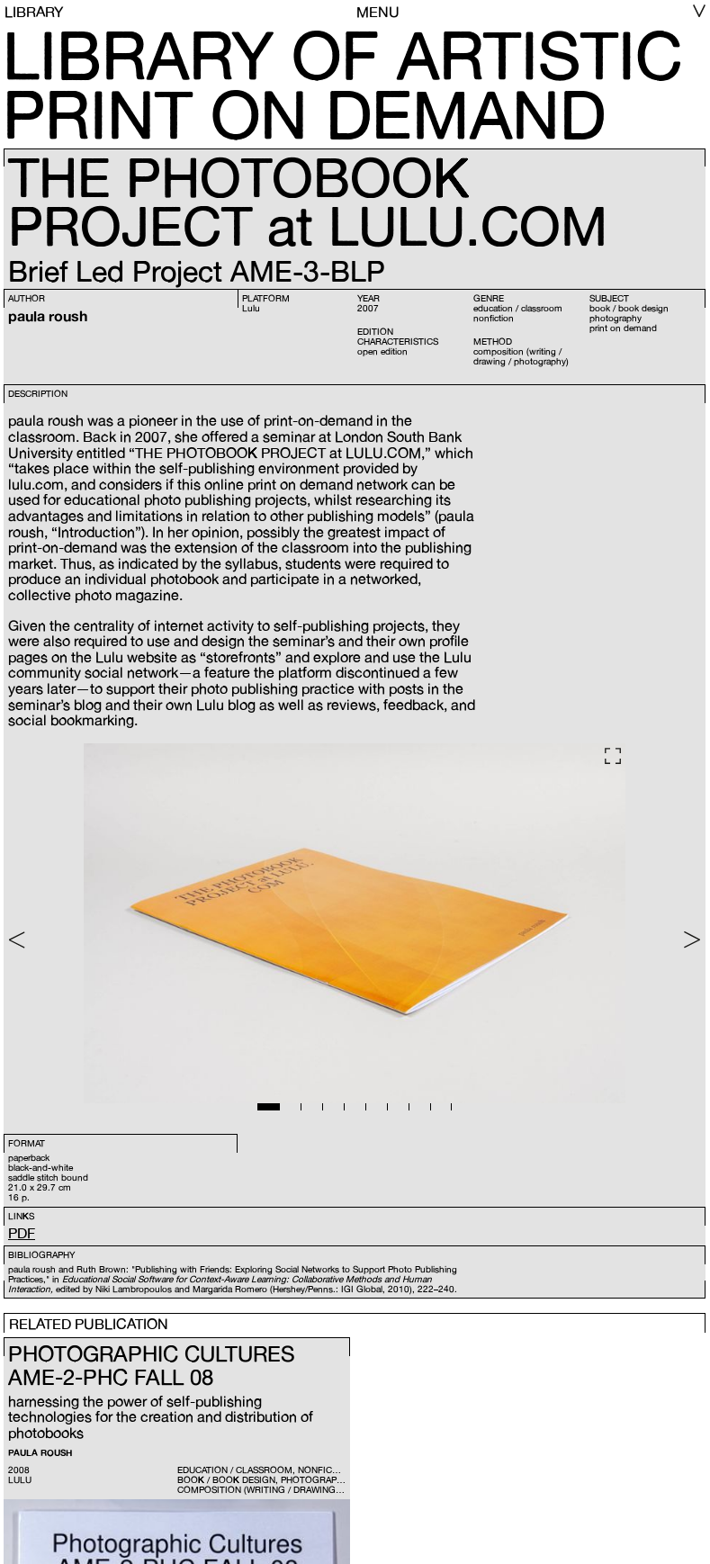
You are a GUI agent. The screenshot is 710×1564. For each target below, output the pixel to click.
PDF (21, 1233)
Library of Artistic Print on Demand (343, 84)
